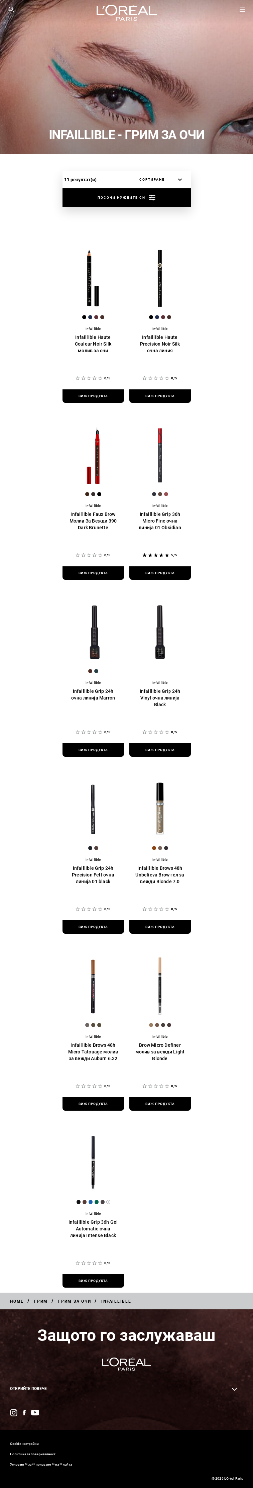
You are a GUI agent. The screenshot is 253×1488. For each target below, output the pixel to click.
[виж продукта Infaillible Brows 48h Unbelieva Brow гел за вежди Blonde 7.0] (160, 927)
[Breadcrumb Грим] (41, 1301)
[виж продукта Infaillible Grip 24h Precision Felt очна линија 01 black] (93, 927)
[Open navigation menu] (242, 9)
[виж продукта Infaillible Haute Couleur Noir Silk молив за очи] (93, 396)
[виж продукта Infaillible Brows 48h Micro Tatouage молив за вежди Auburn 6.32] (93, 1104)
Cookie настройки (24, 1444)
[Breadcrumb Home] (17, 1301)
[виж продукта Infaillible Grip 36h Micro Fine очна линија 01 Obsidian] (160, 573)
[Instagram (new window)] (13, 1412)
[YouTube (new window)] (35, 1412)
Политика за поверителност (33, 1454)
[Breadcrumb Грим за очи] (74, 1301)
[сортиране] (158, 179)
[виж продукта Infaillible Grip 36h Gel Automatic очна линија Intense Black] (93, 1281)
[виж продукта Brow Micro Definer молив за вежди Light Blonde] (160, 1104)
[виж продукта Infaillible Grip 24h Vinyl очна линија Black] (160, 750)
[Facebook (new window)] (24, 1412)
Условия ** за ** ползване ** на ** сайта (41, 1464)
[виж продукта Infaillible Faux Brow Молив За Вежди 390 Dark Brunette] (93, 573)
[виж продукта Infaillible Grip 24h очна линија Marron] (93, 750)
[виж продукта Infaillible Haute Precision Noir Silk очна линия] (160, 396)
